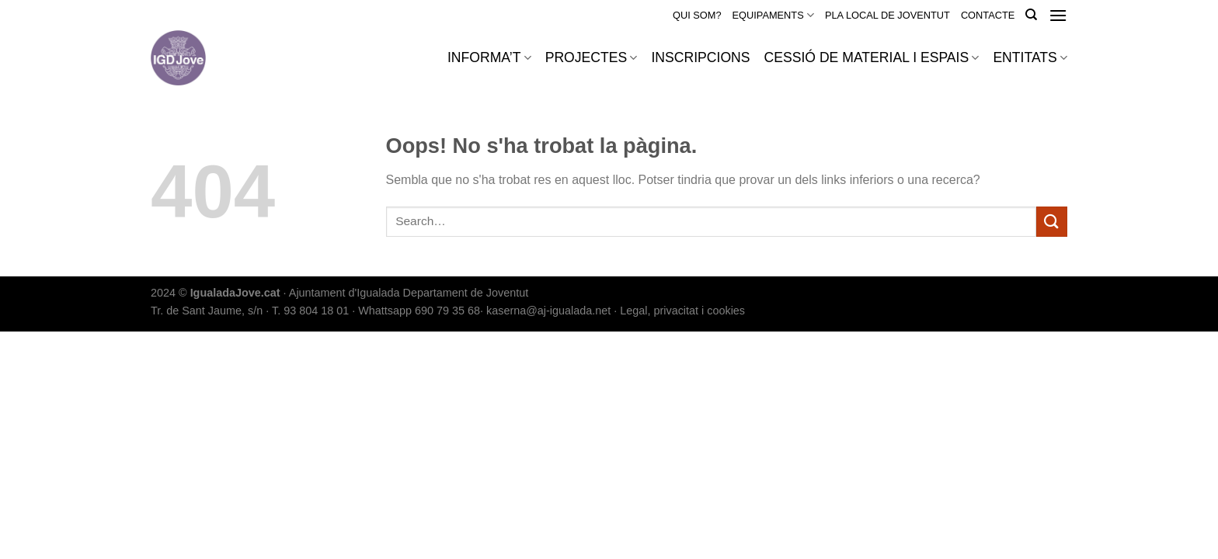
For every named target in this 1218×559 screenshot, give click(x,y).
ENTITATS (1030, 57)
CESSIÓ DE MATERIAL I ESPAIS (872, 57)
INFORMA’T (489, 57)
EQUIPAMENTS (773, 15)
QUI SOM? (697, 15)
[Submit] (1051, 222)
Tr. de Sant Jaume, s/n (207, 310)
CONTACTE (987, 15)
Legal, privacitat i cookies (682, 310)
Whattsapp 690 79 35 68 (419, 310)
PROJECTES (591, 57)
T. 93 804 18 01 (310, 310)
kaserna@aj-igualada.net (548, 310)
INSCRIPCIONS (700, 57)
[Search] (1031, 15)
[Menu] (1058, 15)
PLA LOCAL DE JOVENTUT (887, 15)
